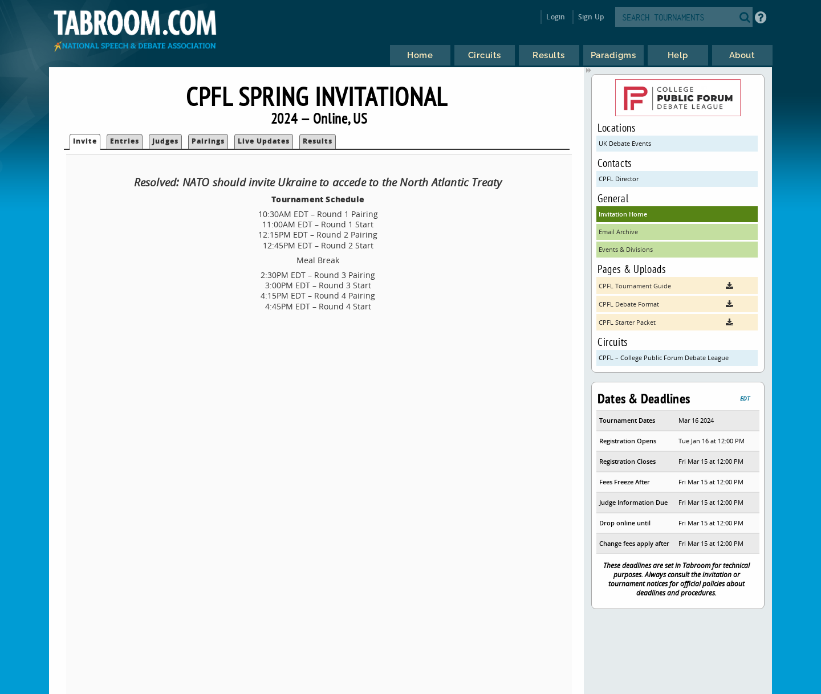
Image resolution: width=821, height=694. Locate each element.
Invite (85, 141)
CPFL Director (619, 178)
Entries (124, 141)
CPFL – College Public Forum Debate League (664, 357)
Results (317, 141)
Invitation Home (623, 214)
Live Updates (264, 141)
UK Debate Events (625, 143)
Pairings (208, 141)
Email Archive (618, 231)
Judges (165, 141)
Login (555, 17)
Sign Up (591, 17)
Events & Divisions (626, 249)
